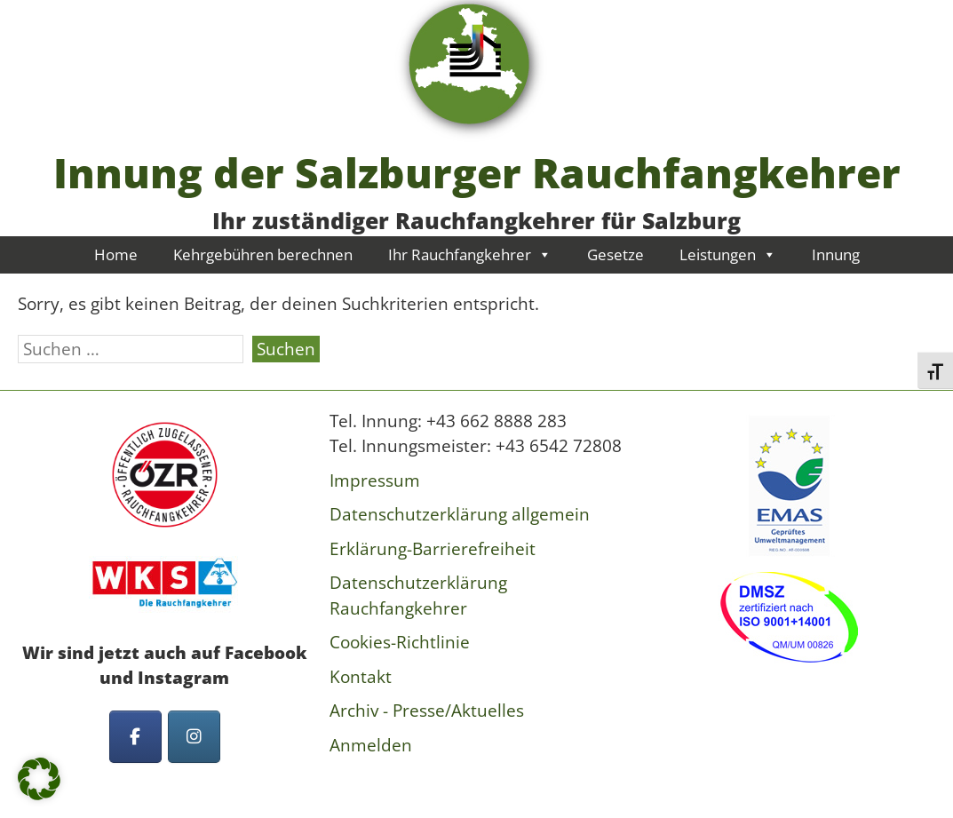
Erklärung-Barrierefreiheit (433, 548)
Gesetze (615, 254)
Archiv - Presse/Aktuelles (427, 710)
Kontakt (361, 676)
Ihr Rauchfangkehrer (470, 254)
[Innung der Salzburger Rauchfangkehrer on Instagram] (194, 737)
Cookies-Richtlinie (400, 642)
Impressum (375, 480)
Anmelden (371, 745)
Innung (836, 254)
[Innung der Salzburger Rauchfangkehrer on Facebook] (135, 737)
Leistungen (727, 254)
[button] (39, 779)
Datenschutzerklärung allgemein (460, 514)
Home (116, 254)
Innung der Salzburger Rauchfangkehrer (477, 172)
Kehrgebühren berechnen (263, 254)
